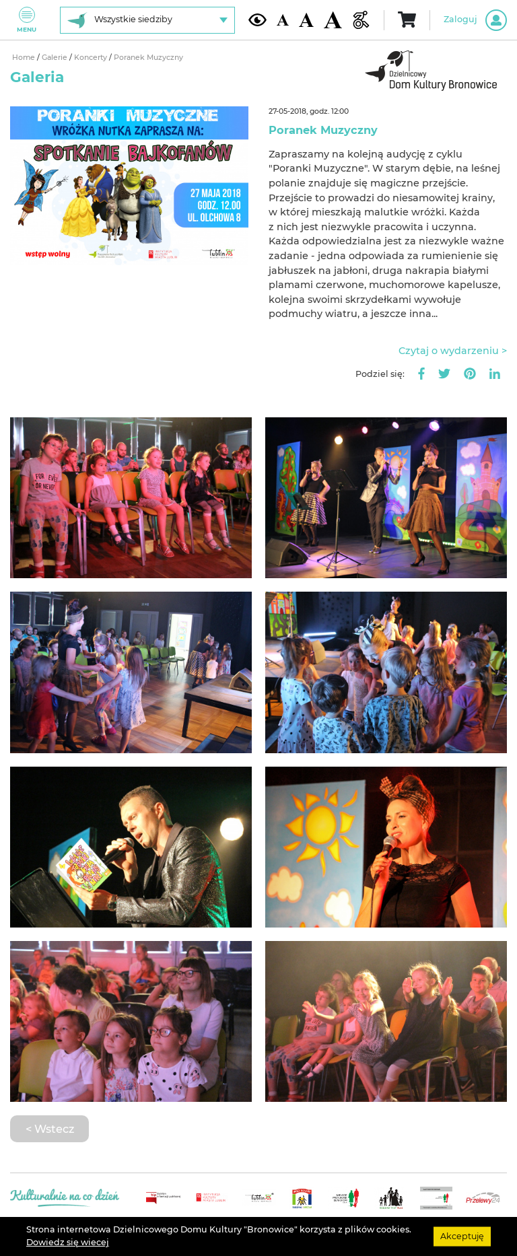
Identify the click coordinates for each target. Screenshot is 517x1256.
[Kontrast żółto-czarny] (257, 19)
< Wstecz (50, 1129)
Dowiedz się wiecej (67, 1242)
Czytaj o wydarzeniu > (453, 351)
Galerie (55, 57)
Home (24, 57)
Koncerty (91, 57)
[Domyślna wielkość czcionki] (283, 20)
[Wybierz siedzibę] (147, 20)
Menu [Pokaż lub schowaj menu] (26, 20)
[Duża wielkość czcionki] (333, 20)
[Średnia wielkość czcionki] (306, 20)
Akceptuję (462, 1236)
